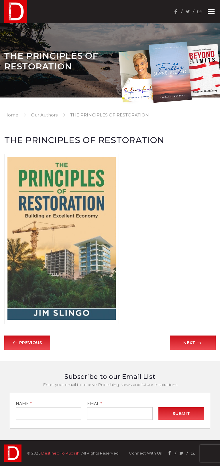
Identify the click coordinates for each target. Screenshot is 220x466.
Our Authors (44, 115)
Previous (27, 342)
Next (192, 342)
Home (11, 115)
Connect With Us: (145, 453)
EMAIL (94, 403)
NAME (24, 403)
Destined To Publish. (60, 453)
